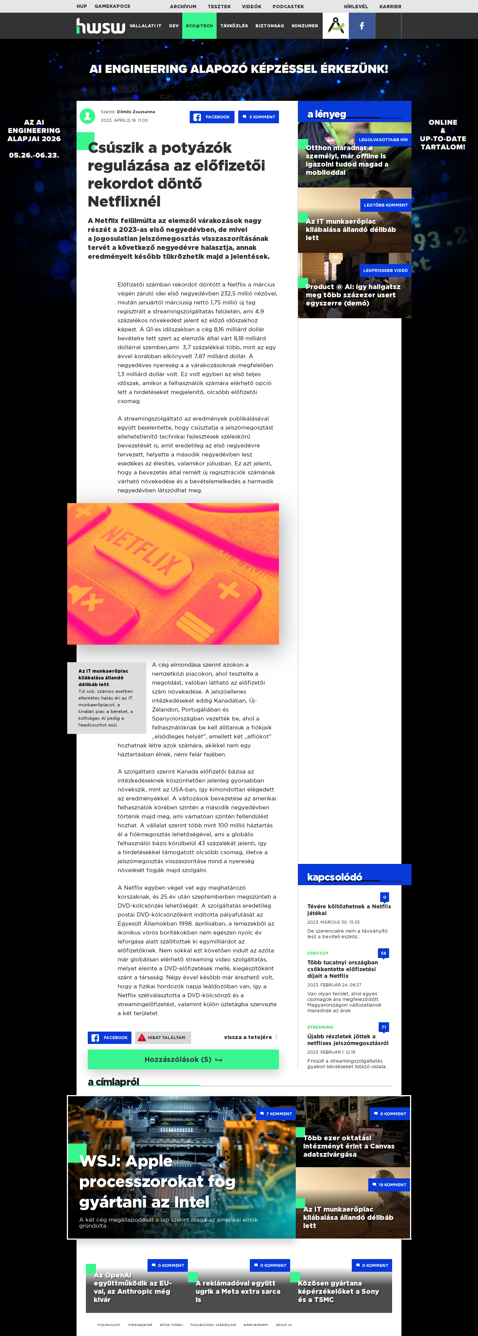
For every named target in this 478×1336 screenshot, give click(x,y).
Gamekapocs (112, 6)
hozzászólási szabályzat (213, 1325)
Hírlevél (356, 6)
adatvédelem (256, 1325)
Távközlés (234, 26)
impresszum (108, 1325)
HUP (82, 6)
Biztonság (269, 26)
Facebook (212, 117)
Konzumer (305, 26)
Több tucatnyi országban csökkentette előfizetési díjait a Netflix (342, 969)
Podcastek (288, 6)
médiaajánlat (140, 1325)
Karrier (390, 6)
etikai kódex (171, 1325)
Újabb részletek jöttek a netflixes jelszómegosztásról (348, 1040)
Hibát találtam (161, 1037)
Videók (251, 6)
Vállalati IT (146, 26)
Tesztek (219, 6)
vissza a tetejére (248, 1037)
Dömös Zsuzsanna (136, 111)
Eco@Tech (199, 26)
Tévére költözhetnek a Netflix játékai (349, 910)
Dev (174, 26)
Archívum (183, 6)
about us (284, 1325)
